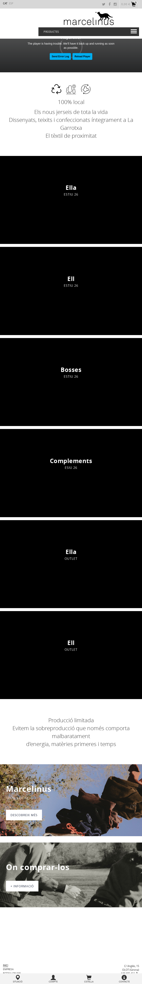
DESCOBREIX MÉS (23, 815)
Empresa (8, 969)
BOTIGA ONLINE (12, 973)
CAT (5, 3)
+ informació (22, 886)
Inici (5, 965)
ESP (11, 3)
